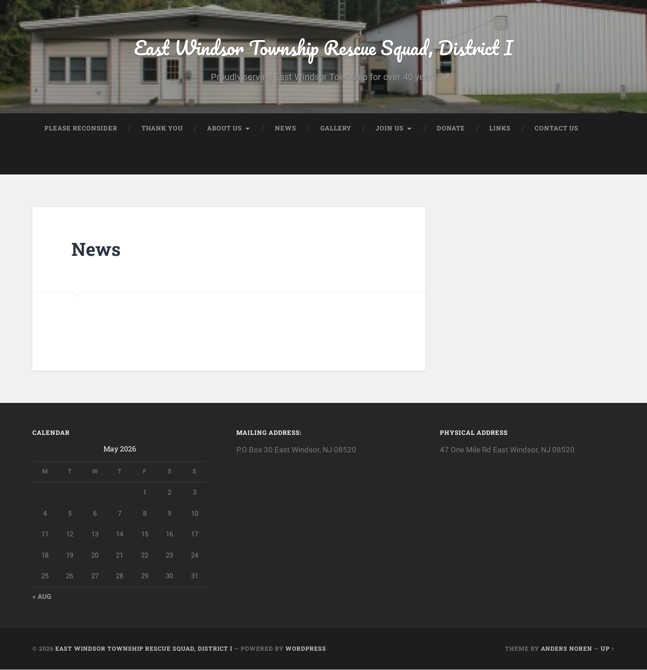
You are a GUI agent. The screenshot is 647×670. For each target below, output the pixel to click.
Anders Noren (566, 648)
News (285, 129)
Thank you (162, 129)
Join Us (389, 129)
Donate (451, 129)
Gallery (335, 129)
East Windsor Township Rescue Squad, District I (324, 47)
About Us (224, 129)
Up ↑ (608, 648)
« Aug (41, 597)
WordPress (305, 648)
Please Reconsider (80, 129)
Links (499, 129)
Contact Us (556, 129)
